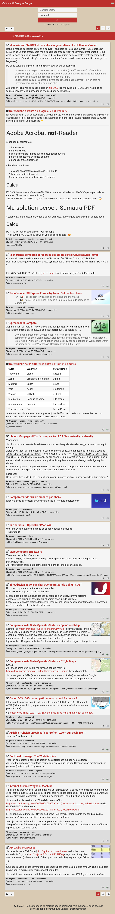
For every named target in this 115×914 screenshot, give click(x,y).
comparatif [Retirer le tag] (37, 36)
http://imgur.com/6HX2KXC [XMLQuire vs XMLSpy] (18, 884)
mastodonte (20, 239)
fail (10, 239)
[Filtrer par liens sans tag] (7, 29)
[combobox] (57, 15)
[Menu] (112, 4)
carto (11, 536)
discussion (41, 878)
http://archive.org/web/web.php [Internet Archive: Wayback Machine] (20, 838)
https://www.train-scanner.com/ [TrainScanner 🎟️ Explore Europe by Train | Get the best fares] (20, 313)
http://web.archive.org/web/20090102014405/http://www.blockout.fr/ (43, 809)
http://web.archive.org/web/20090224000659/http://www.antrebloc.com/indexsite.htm (52, 803)
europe (31, 307)
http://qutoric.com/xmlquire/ (52, 851)
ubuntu (26, 481)
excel (31, 348)
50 (103, 28)
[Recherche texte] (57, 10)
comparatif (51, 95)
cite (26, 95)
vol (23, 609)
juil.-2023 (53, 87)
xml (32, 878)
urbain (22, 421)
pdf (50, 239)
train (11, 277)
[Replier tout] (11, 29)
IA (10, 95)
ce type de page (46, 273)
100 (108, 28)
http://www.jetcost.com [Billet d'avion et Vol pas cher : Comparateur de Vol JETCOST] (17, 615)
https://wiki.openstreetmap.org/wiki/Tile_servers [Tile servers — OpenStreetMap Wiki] (28, 542)
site (33, 832)
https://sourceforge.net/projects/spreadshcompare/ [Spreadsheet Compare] (29, 354)
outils (11, 481)
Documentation (78, 908)
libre (41, 95)
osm (18, 569)
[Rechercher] (57, 20)
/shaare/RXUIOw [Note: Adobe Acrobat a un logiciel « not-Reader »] (14, 245)
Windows (22, 348)
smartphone (27, 509)
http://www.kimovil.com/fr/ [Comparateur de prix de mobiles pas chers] (18, 515)
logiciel (34, 95)
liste (31, 536)
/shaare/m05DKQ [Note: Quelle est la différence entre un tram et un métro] (14, 427)
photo (11, 717)
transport (13, 421)
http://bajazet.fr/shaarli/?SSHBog (46, 854)
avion (29, 609)
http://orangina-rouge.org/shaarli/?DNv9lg (41, 628)
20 (98, 28)
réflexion (18, 95)
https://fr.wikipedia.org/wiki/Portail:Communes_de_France (37, 671)
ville (30, 421)
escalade (13, 832)
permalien (31, 98)
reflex (19, 717)
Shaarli (20, 906)
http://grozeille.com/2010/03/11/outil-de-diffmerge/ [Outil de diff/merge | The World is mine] (29, 776)
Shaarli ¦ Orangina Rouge (17, 3)
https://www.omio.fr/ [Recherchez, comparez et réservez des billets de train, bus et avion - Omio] (16, 283)
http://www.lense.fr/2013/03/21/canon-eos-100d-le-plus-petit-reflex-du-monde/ (51, 712)
